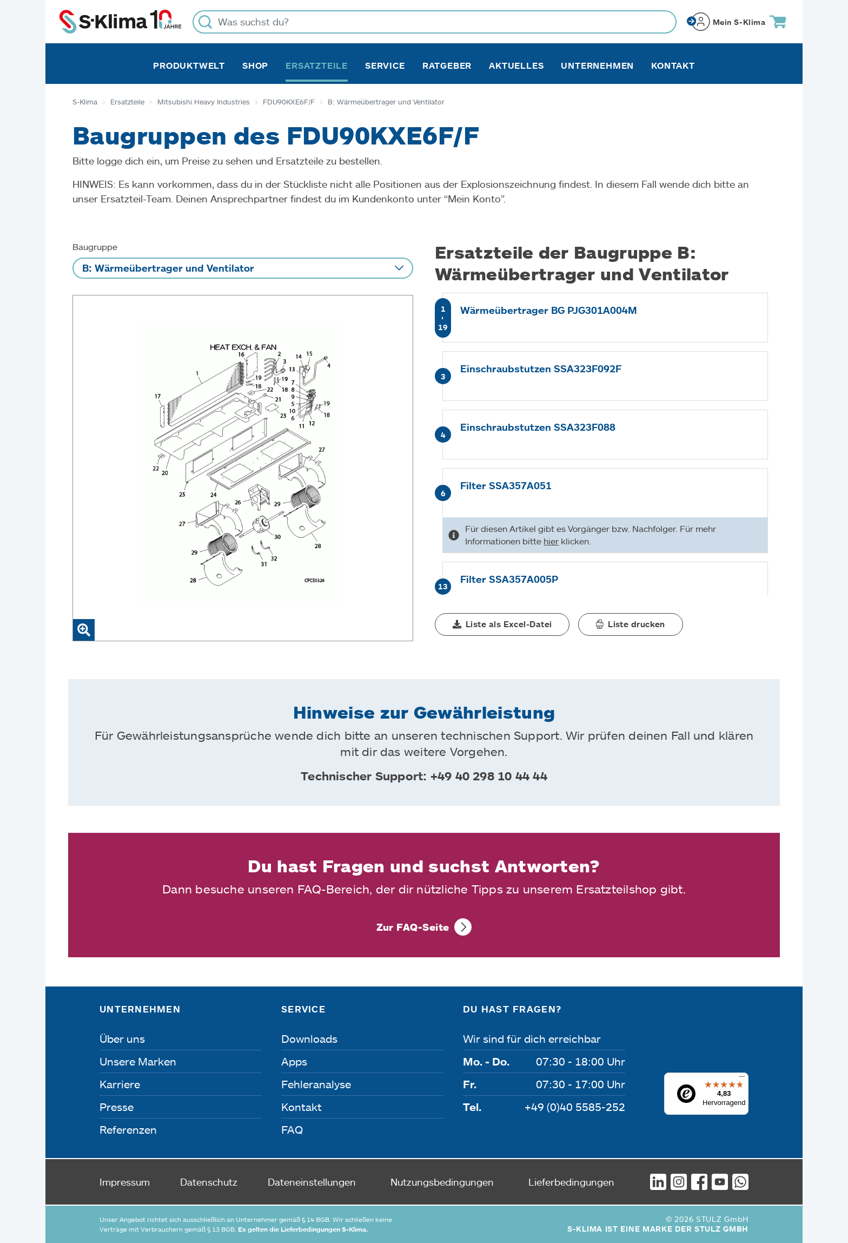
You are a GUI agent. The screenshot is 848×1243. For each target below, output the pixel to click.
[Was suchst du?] (435, 22)
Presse (117, 1106)
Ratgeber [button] (447, 65)
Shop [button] (255, 65)
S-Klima (84, 101)
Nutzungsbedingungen (442, 1182)
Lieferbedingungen (571, 1182)
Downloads (309, 1038)
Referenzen (128, 1129)
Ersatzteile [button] (317, 65)
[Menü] (742, 1079)
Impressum (125, 1182)
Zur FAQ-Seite (412, 927)
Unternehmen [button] (597, 65)
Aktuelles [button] (516, 65)
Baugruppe (94, 246)
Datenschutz (208, 1182)
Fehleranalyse (316, 1083)
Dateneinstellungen (312, 1182)
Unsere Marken (138, 1061)
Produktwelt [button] (189, 65)
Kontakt (673, 65)
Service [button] (385, 65)
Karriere (120, 1083)
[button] (502, 624)
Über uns (122, 1038)
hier (551, 541)
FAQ (292, 1129)
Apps (294, 1061)
